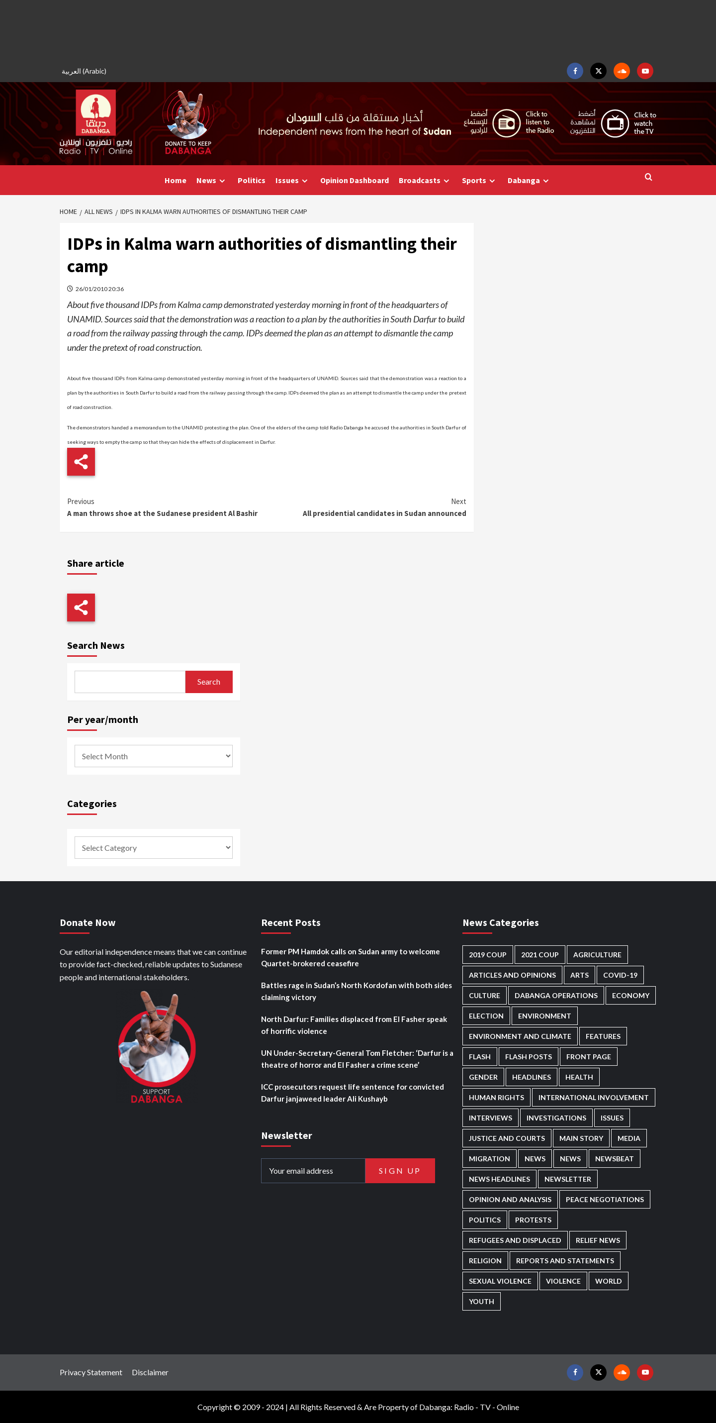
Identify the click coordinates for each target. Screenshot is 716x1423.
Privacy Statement (91, 1372)
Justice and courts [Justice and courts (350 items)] (507, 1138)
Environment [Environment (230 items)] (544, 1016)
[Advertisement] (358, 30)
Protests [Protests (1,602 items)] (533, 1220)
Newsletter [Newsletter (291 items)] (567, 1179)
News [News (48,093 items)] (535, 1158)
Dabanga (529, 180)
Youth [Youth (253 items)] (481, 1301)
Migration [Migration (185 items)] (489, 1158)
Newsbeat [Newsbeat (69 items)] (614, 1158)
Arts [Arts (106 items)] (579, 975)
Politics (252, 180)
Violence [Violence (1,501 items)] (563, 1281)
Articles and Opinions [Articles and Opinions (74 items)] (512, 975)
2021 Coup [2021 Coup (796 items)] (540, 954)
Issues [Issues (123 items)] (612, 1118)
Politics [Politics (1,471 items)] (485, 1220)
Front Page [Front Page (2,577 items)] (588, 1056)
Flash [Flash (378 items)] (480, 1056)
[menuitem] (85, 71)
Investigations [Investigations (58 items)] (556, 1118)
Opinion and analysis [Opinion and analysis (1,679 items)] (510, 1199)
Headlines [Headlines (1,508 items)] (531, 1077)
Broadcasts (425, 180)
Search (208, 681)
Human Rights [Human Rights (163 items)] (496, 1097)
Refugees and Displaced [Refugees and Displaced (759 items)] (515, 1240)
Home (175, 180)
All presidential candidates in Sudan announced (366, 507)
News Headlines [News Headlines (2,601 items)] (499, 1179)
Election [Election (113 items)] (486, 1016)
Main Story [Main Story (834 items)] (581, 1138)
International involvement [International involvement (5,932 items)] (593, 1097)
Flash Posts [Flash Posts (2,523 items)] (528, 1056)
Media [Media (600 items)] (629, 1138)
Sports (480, 180)
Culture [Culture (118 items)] (484, 995)
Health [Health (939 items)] (579, 1077)
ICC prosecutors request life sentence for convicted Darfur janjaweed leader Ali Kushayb (352, 1092)
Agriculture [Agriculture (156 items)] (597, 954)
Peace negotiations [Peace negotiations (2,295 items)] (605, 1199)
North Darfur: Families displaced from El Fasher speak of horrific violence (354, 1025)
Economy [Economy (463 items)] (630, 995)
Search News (96, 645)
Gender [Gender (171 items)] (483, 1077)
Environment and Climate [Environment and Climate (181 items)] (520, 1036)
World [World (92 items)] (608, 1281)
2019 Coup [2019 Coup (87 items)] (488, 954)
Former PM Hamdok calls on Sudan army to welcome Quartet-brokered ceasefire (350, 957)
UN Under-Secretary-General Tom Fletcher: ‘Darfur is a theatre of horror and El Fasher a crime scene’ (357, 1058)
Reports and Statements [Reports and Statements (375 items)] (565, 1260)
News (212, 180)
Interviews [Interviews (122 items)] (490, 1118)
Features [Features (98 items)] (603, 1036)
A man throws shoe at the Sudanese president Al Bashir (167, 507)
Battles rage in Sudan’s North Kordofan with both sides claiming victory (356, 991)
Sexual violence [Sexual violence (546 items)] (500, 1281)
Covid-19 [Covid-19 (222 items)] (620, 975)
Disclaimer (150, 1372)
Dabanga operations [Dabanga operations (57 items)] (556, 995)
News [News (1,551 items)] (570, 1158)
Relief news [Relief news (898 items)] (598, 1240)
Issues (292, 180)
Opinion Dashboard (354, 180)
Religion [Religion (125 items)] (485, 1260)
